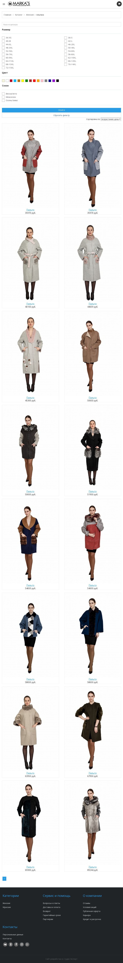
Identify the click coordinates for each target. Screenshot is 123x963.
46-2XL (71, 44)
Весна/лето (11, 93)
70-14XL (72, 64)
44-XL (8, 44)
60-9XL (9, 57)
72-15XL (10, 67)
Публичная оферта (91, 911)
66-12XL (72, 61)
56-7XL (9, 54)
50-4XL (71, 47)
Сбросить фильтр (61, 115)
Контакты (7, 938)
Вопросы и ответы (51, 903)
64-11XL (10, 61)
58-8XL (71, 54)
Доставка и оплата (51, 907)
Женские (6, 903)
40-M (8, 41)
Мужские (7, 907)
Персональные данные (13, 934)
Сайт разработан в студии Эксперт (61, 959)
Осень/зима (11, 100)
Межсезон (11, 97)
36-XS (8, 37)
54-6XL (71, 51)
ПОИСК (61, 110)
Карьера (87, 915)
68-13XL (10, 64)
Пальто (30, 209)
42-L (70, 41)
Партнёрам (48, 919)
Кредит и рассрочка (92, 919)
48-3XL (9, 47)
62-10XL (72, 57)
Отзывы (86, 903)
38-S (70, 37)
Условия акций (89, 907)
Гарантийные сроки (52, 915)
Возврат (47, 911)
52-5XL (9, 51)
